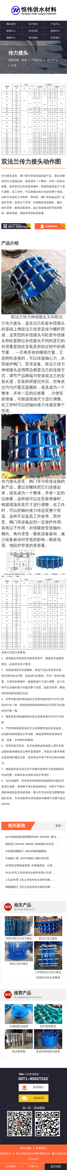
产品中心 (55, 24)
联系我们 (55, 37)
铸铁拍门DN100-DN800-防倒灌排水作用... (31, 844)
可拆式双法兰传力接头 (19, 938)
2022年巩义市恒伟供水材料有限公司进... (30, 872)
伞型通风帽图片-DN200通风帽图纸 (26, 851)
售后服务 (33, 37)
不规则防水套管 (19, 1026)
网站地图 (26, 1148)
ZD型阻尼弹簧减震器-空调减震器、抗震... (31, 865)
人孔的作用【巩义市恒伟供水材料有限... (30, 880)
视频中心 (11, 37)
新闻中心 (11, 31)
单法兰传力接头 (19, 963)
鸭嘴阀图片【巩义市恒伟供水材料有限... (30, 887)
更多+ (58, 825)
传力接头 (52, 60)
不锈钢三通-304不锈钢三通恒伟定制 (27, 858)
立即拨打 (11, 1166)
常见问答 (33, 31)
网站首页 (11, 24)
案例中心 (55, 31)
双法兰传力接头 (48, 938)
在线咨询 (38, 1098)
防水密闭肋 (18, 1051)
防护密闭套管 (48, 1026)
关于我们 (33, 24)
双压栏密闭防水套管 (48, 1051)
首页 (24, 60)
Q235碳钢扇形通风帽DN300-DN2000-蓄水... (33, 837)
